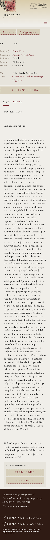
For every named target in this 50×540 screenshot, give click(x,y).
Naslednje (25, 480)
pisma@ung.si (22, 506)
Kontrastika (16, 498)
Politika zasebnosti (8, 533)
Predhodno (25, 472)
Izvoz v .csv (8, 32)
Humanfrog (8, 501)
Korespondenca (25, 90)
